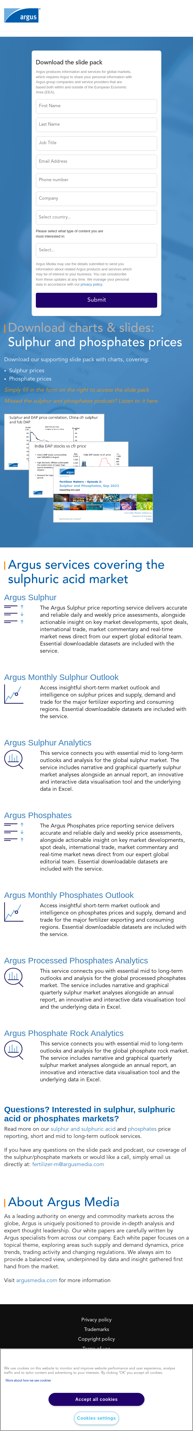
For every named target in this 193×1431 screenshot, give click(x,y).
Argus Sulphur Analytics (48, 742)
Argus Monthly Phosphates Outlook (69, 895)
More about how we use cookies (28, 1380)
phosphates (142, 1129)
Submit (96, 300)
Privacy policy (96, 1319)
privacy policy (91, 284)
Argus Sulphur (30, 597)
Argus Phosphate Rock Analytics (64, 1033)
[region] (96, 1389)
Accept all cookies (96, 1399)
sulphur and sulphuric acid (83, 1129)
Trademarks (96, 1329)
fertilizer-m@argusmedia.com (68, 1165)
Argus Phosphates (38, 815)
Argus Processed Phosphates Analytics (76, 960)
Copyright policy (96, 1339)
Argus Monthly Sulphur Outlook (61, 677)
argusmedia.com (36, 1281)
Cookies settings (96, 1418)
